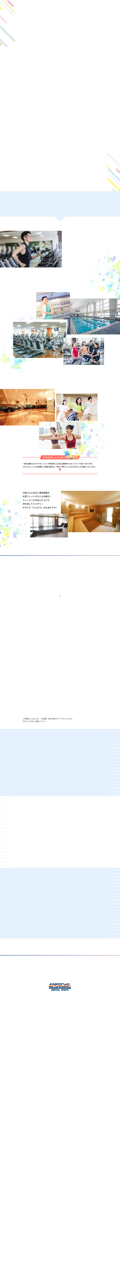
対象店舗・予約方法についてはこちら (60, 575)
